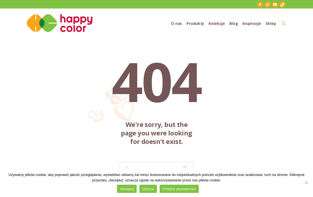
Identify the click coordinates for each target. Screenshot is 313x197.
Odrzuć (148, 189)
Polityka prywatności (179, 189)
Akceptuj (127, 189)
